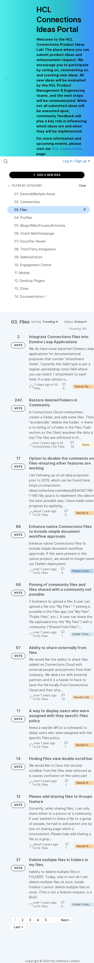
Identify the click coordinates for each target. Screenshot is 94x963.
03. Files (59, 446)
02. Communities (48, 444)
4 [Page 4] (38, 920)
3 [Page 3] (30, 920)
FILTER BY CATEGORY (24, 185)
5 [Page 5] (46, 920)
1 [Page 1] (15, 920)
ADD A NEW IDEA (47, 175)
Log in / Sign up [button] (76, 161)
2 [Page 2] (22, 920)
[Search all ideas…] (29, 161)
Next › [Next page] (66, 920)
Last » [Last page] (18, 927)
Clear (82, 185)
